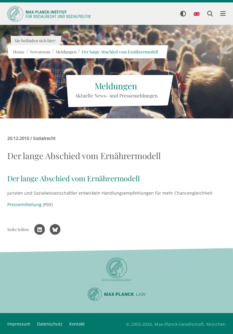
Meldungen (65, 52)
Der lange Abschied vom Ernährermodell (119, 52)
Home (18, 52)
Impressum (18, 324)
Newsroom (39, 52)
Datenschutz (49, 324)
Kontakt (77, 324)
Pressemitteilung (24, 204)
